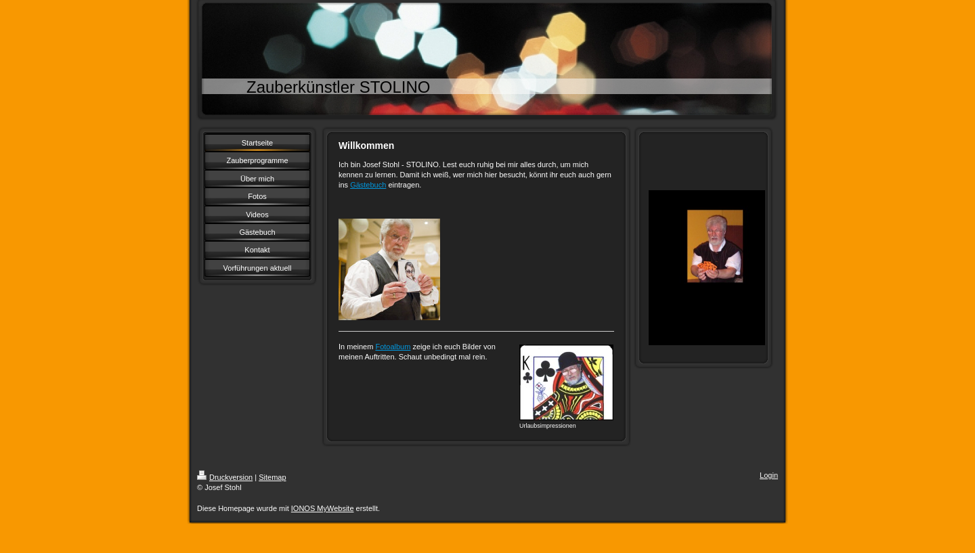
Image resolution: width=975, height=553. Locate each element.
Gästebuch (368, 185)
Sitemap (272, 477)
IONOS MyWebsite (322, 508)
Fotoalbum (392, 346)
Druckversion (225, 477)
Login (769, 475)
